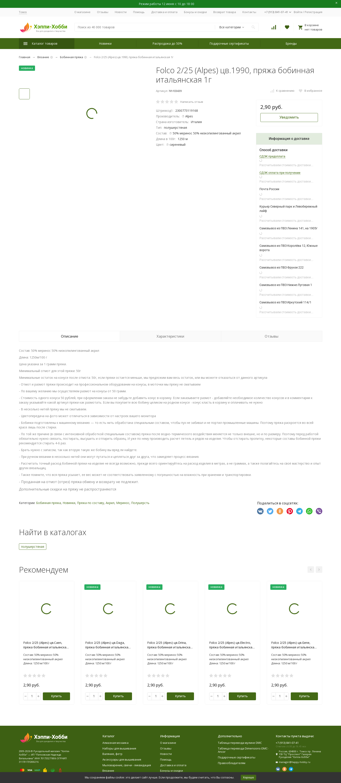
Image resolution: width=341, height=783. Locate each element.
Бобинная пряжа (71, 57)
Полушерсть (140, 503)
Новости (121, 12)
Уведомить (289, 117)
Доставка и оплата (164, 12)
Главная (24, 57)
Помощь (139, 12)
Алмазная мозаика (115, 743)
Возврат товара (224, 12)
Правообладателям (231, 763)
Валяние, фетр (112, 754)
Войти (298, 12)
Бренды (291, 43)
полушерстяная (32, 547)
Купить (56, 696)
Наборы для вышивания (119, 748)
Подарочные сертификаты (229, 43)
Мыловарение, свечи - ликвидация (126, 765)
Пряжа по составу (90, 503)
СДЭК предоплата (272, 156)
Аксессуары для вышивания (121, 759)
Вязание (43, 57)
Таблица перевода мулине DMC (240, 743)
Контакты (249, 12)
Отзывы (102, 12)
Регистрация (313, 12)
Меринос (122, 503)
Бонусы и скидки (195, 12)
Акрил (110, 503)
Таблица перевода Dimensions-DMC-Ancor (243, 750)
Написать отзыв (191, 102)
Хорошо (248, 777)
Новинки (105, 43)
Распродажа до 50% (167, 43)
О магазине (82, 12)
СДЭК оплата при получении (279, 172)
